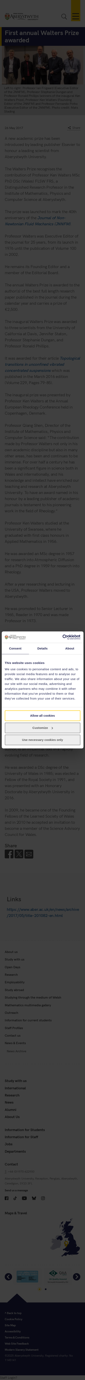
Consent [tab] (15, 648)
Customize (42, 727)
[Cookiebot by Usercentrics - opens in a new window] (62, 637)
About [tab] (69, 648)
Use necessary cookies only (42, 740)
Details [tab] (42, 648)
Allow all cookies (42, 715)
